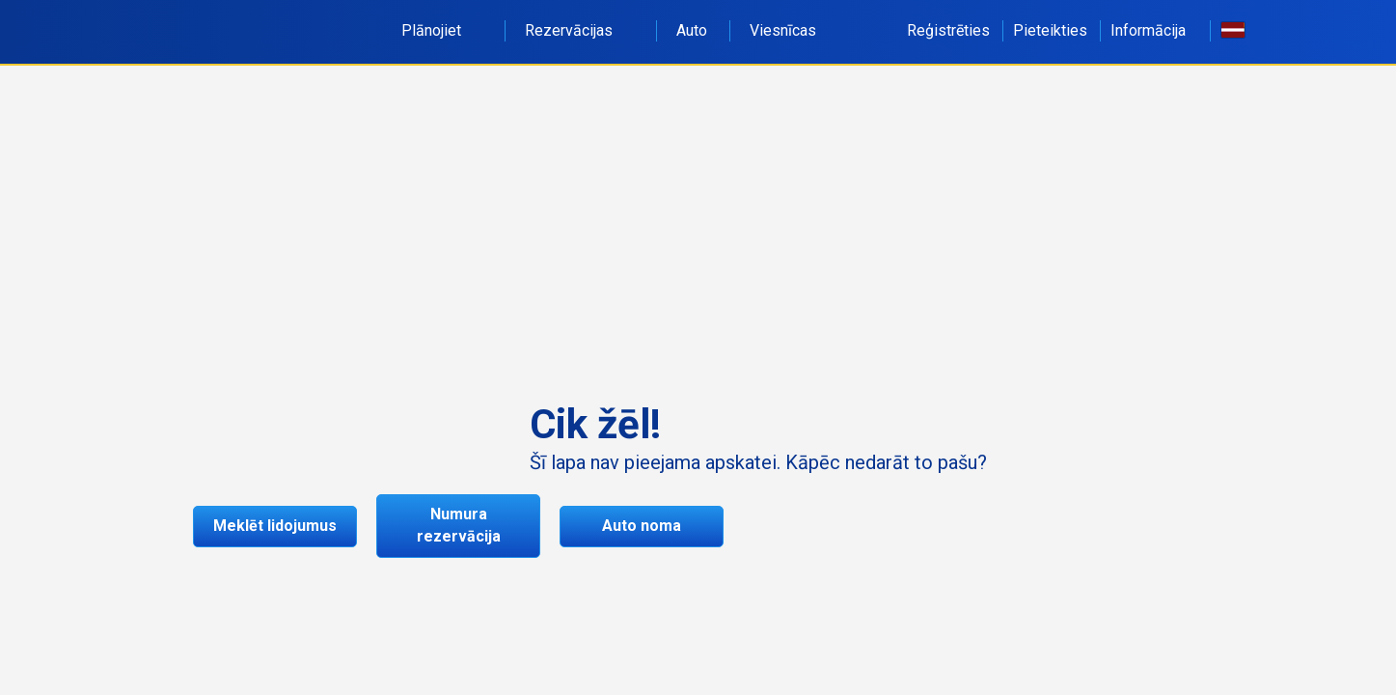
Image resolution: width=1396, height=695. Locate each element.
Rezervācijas (579, 30)
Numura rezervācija (459, 525)
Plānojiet (441, 30)
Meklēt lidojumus (275, 525)
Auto (691, 30)
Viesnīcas (783, 30)
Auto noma (641, 525)
